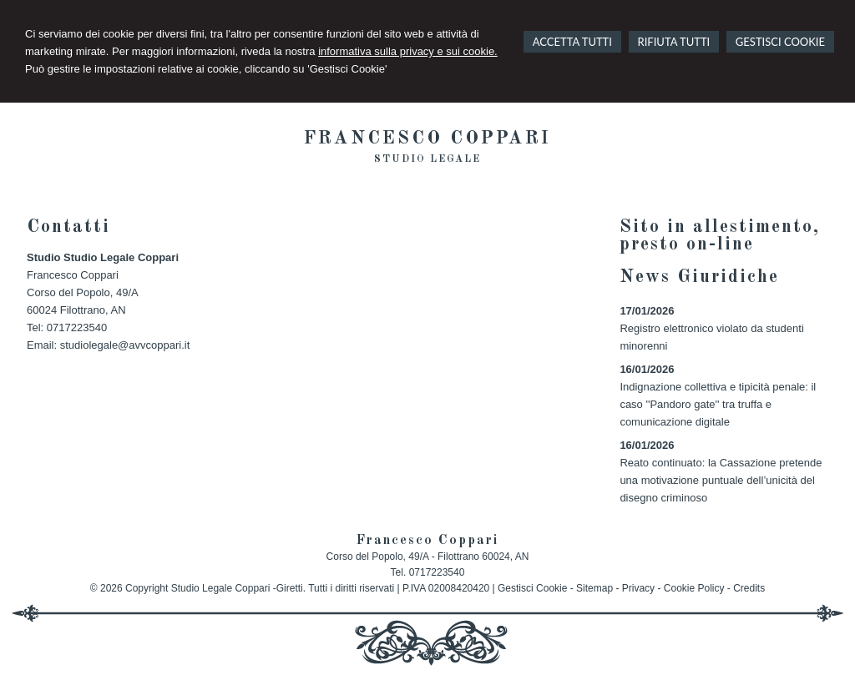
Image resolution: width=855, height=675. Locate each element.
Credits (749, 588)
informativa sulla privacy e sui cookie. (408, 51)
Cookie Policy (694, 588)
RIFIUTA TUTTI (674, 41)
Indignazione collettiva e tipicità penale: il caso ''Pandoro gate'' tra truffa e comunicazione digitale (718, 404)
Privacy (638, 588)
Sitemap (594, 588)
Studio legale (427, 159)
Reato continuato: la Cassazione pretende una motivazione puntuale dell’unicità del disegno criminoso (721, 480)
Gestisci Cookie (532, 588)
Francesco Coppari (427, 138)
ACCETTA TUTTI (572, 41)
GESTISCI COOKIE (780, 41)
